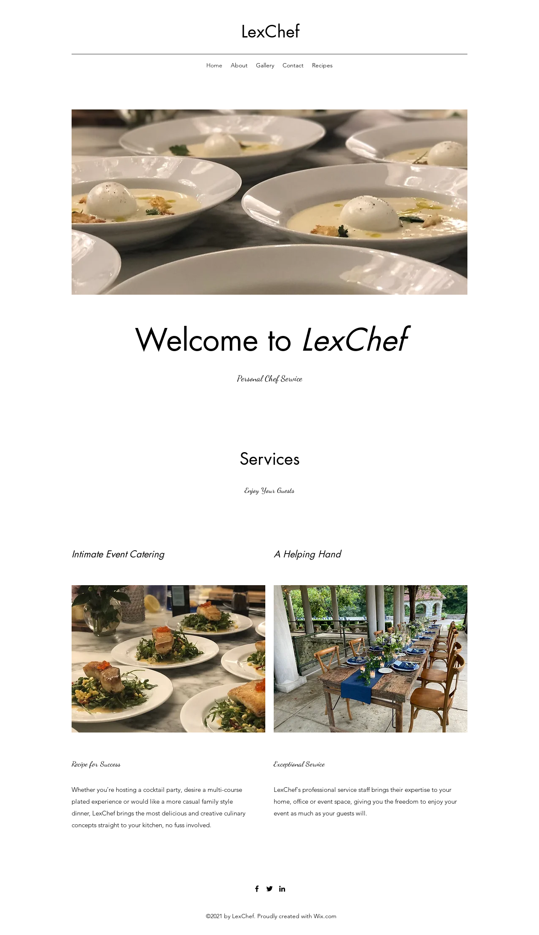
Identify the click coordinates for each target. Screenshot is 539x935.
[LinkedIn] (282, 888)
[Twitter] (269, 888)
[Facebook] (257, 888)
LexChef (270, 32)
